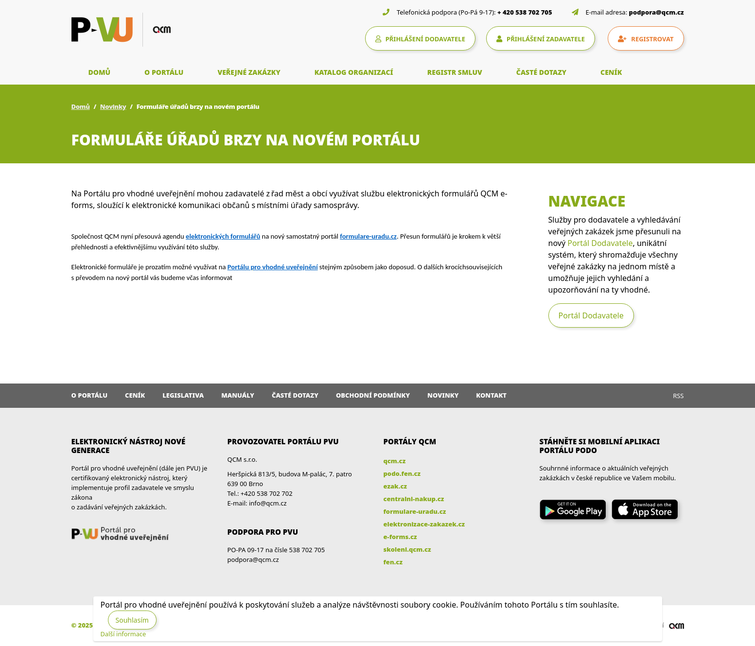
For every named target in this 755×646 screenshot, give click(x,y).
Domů (80, 106)
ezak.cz (395, 486)
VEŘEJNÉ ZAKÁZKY (248, 72)
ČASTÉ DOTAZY (541, 72)
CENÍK (611, 72)
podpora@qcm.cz (656, 12)
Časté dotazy (295, 395)
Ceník (135, 395)
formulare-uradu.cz (415, 511)
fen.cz (393, 562)
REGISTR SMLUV (454, 72)
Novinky (113, 106)
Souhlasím (132, 620)
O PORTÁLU (163, 72)
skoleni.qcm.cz (407, 549)
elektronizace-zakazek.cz (424, 524)
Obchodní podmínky (373, 395)
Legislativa (183, 395)
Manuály (237, 395)
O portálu (89, 395)
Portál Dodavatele (599, 243)
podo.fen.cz (402, 473)
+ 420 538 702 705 (524, 12)
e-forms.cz (400, 536)
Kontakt (491, 395)
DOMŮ (99, 72)
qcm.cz (395, 460)
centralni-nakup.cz (414, 498)
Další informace (123, 633)
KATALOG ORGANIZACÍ (354, 72)
